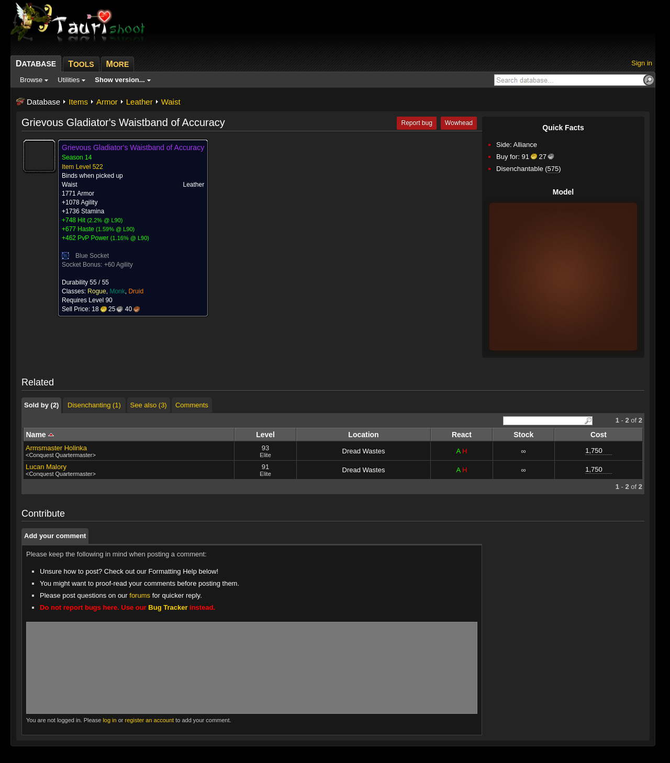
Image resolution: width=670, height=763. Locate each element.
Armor (107, 101)
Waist (171, 101)
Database (43, 101)
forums (139, 595)
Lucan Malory (46, 467)
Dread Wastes (363, 451)
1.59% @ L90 (115, 229)
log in (109, 720)
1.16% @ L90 (130, 238)
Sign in (641, 63)
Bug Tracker (167, 607)
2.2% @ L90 (105, 220)
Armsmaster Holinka (56, 448)
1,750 (593, 450)
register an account (149, 720)
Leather (139, 101)
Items (78, 101)
